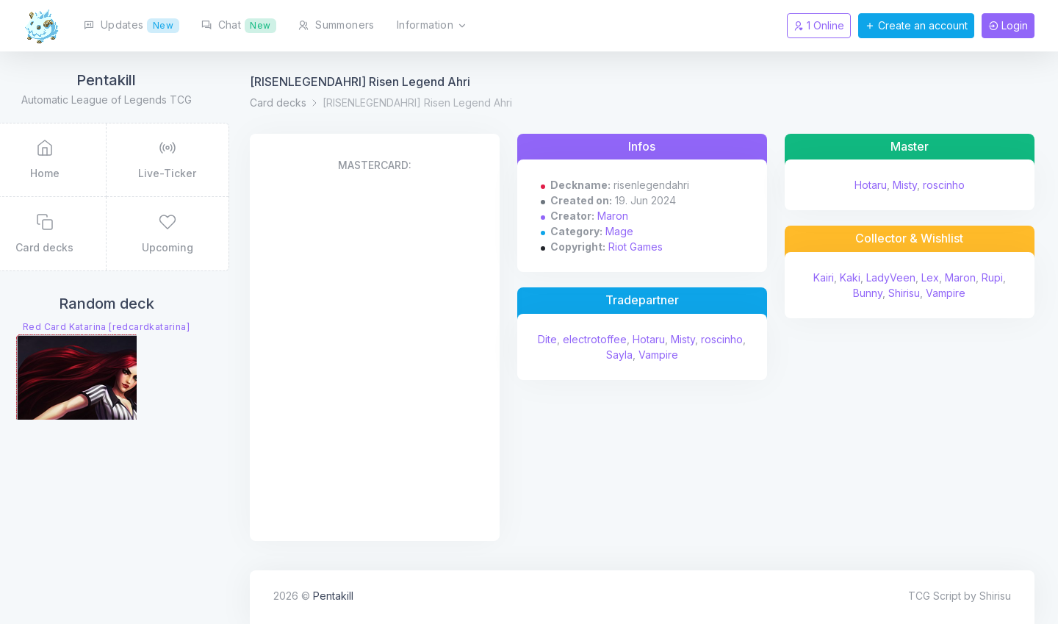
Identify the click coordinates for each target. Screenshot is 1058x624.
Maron (637, 215)
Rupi (998, 277)
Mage (644, 231)
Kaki (856, 277)
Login (1008, 25)
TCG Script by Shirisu (959, 595)
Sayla (661, 354)
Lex (936, 277)
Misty (725, 339)
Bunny (874, 293)
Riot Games (660, 246)
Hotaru (691, 339)
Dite (590, 339)
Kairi (829, 277)
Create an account (916, 25)
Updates (131, 25)
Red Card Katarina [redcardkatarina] (143, 328)
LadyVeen (896, 277)
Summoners (336, 24)
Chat (239, 25)
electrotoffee (637, 339)
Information (432, 26)
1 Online (819, 25)
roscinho (621, 354)
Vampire (700, 354)
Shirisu (910, 293)
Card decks (315, 102)
